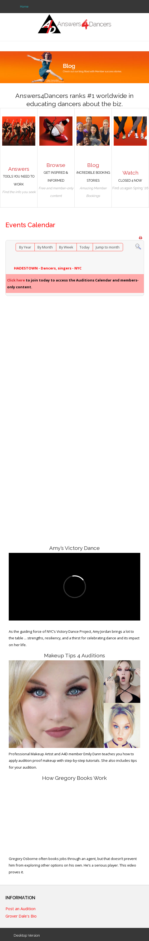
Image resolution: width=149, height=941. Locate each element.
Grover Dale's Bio (21, 916)
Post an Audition (20, 909)
